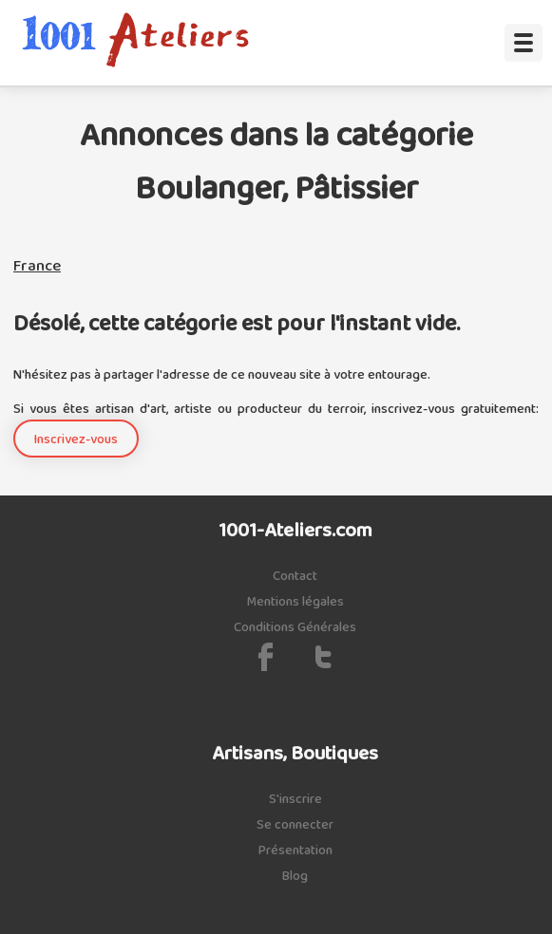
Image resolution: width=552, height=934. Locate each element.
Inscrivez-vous (76, 439)
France (37, 266)
